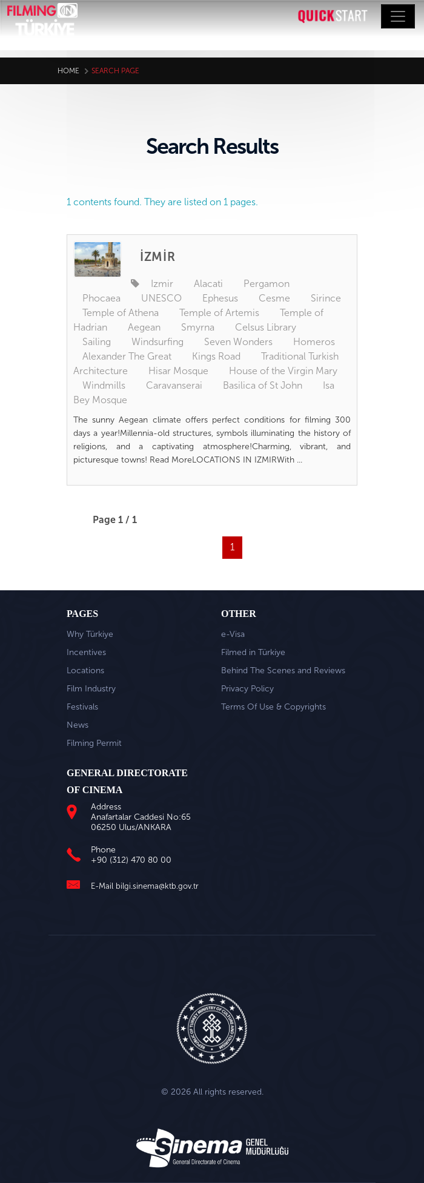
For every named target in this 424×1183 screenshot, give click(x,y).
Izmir (162, 283)
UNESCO (161, 298)
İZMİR (157, 256)
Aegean (144, 327)
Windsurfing (157, 342)
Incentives (86, 652)
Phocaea (101, 298)
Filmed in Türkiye (253, 652)
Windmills (103, 385)
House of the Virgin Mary (283, 371)
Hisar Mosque (178, 371)
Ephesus (220, 298)
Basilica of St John (262, 385)
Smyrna (197, 327)
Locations (85, 670)
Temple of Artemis (219, 312)
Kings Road (216, 356)
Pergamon (266, 283)
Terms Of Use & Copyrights (273, 707)
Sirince (326, 298)
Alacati (208, 283)
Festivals (82, 707)
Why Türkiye (90, 634)
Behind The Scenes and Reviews (283, 670)
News (77, 725)
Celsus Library (265, 327)
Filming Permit (94, 743)
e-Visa (233, 634)
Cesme (274, 298)
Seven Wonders (238, 342)
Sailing (96, 342)
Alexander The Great (126, 356)
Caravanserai (174, 385)
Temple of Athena (120, 312)
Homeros (314, 342)
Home (68, 71)
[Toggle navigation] (398, 16)
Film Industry (91, 689)
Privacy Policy (247, 689)
